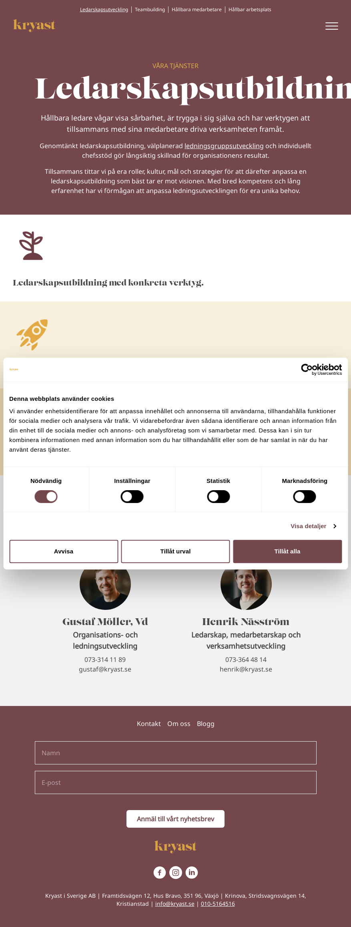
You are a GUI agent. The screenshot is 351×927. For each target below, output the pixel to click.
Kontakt (149, 723)
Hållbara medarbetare (197, 9)
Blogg (206, 723)
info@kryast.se (175, 903)
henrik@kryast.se (246, 669)
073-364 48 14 (246, 659)
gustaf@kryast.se (105, 669)
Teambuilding (150, 9)
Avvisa (63, 551)
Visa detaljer (308, 526)
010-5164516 (218, 903)
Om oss (179, 723)
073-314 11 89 (105, 659)
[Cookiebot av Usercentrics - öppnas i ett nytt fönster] (307, 370)
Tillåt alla (287, 551)
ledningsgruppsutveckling (224, 145)
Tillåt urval (175, 551)
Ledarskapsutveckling (104, 9)
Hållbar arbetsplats (250, 9)
